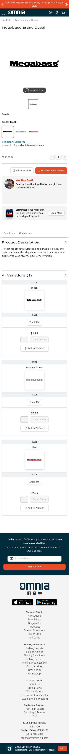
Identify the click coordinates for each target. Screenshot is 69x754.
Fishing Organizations (34, 662)
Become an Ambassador (34, 695)
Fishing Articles (34, 651)
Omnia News (35, 687)
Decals (34, 20)
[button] (34, 242)
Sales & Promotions (34, 630)
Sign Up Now (34, 566)
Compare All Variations (13, 142)
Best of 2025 (34, 633)
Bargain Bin (34, 623)
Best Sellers (34, 619)
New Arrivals (34, 615)
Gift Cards (34, 637)
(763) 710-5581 (34, 734)
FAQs (34, 716)
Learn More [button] (56, 213)
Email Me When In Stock (51, 170)
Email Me (34, 322)
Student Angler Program (34, 698)
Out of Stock (39, 339)
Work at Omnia (34, 691)
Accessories (21, 20)
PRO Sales (34, 626)
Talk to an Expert (34, 708)
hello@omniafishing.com (34, 737)
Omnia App (34, 673)
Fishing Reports (34, 648)
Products (6, 20)
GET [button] (62, 748)
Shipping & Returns (34, 712)
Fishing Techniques (34, 655)
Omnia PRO (34, 669)
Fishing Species (34, 659)
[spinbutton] (24, 340)
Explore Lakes (34, 666)
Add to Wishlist (22, 170)
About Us (34, 684)
